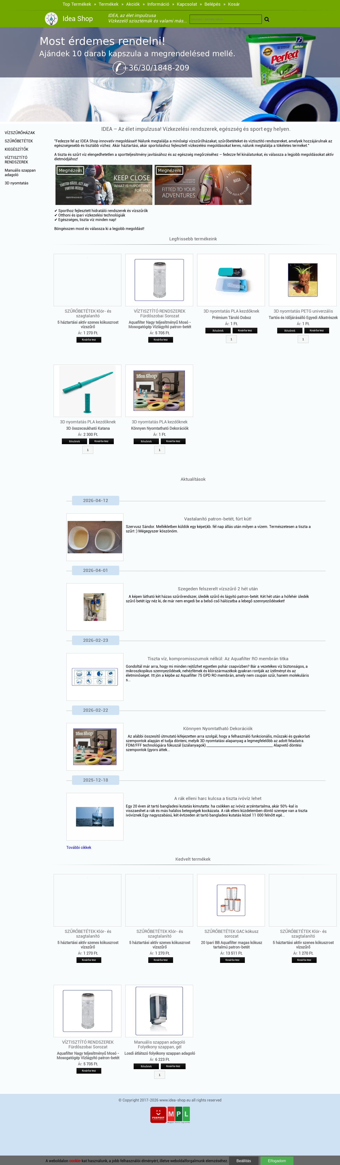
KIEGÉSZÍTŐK (16, 149)
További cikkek (78, 847)
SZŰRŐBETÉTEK (19, 141)
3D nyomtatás (16, 183)
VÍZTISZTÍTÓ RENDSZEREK (16, 159)
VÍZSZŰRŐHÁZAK (20, 133)
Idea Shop (78, 19)
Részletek (218, 330)
